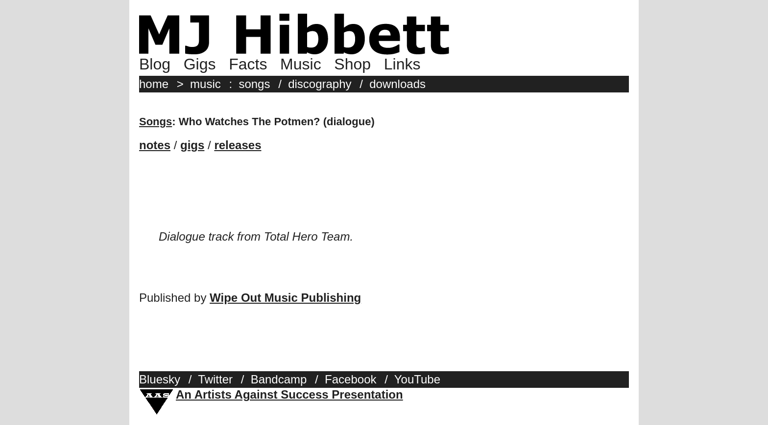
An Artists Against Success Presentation (289, 394)
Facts (248, 64)
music (205, 83)
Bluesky (159, 379)
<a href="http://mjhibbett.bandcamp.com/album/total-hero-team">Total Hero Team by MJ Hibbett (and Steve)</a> (384, 199)
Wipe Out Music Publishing (285, 297)
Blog (154, 64)
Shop (352, 64)
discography (319, 83)
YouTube (417, 379)
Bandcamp (279, 379)
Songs (155, 121)
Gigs (200, 64)
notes (154, 145)
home (153, 83)
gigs (192, 145)
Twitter (215, 379)
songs (254, 83)
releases (237, 145)
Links (402, 64)
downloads (397, 83)
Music (300, 64)
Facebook (350, 379)
